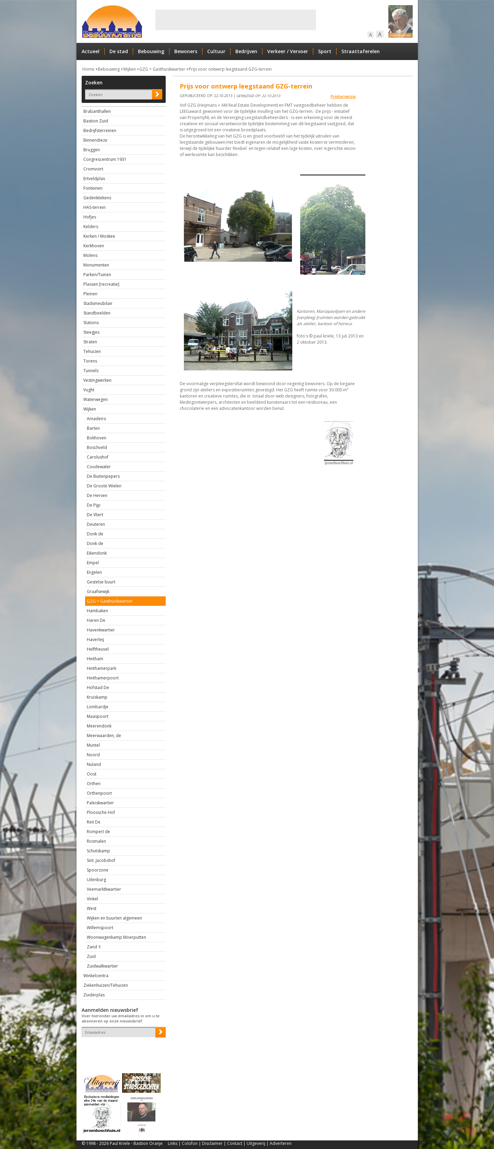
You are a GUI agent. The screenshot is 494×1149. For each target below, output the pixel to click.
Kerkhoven (93, 246)
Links (172, 1143)
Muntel (93, 745)
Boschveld (97, 447)
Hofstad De (98, 687)
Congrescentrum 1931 (105, 159)
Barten (93, 428)
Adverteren (281, 1143)
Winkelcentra (95, 976)
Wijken (129, 69)
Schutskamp (98, 851)
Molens (90, 255)
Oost (91, 774)
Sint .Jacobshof (101, 860)
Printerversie (343, 96)
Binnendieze (95, 140)
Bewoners (185, 51)
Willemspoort (100, 928)
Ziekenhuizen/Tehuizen (105, 985)
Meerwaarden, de (104, 735)
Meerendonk (99, 726)
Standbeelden (96, 313)
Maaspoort (97, 716)
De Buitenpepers (103, 476)
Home (88, 69)
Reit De (94, 822)
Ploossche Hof (101, 812)
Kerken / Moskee (99, 236)
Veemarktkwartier (104, 889)
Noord (93, 755)
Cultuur (216, 51)
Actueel (90, 51)
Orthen (94, 783)
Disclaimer (212, 1143)
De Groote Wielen (104, 486)
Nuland (94, 764)
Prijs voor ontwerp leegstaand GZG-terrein (230, 69)
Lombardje (97, 707)
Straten (90, 342)
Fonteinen (93, 188)
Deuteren (96, 524)
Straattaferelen (360, 51)
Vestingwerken (97, 380)
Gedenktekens (97, 198)
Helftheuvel (98, 649)
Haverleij (95, 639)
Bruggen (91, 150)
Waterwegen (95, 399)
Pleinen (90, 294)
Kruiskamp (97, 697)
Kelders (90, 226)
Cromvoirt (93, 169)
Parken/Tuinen (97, 274)
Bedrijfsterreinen (99, 130)
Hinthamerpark (101, 668)
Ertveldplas (94, 178)
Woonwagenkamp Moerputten (116, 937)
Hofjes (89, 217)
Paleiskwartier (100, 803)
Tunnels (90, 371)
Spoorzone (97, 870)
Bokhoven (96, 438)
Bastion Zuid (95, 121)
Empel (93, 563)
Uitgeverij (256, 1143)
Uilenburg (96, 880)
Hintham (95, 659)
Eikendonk (97, 553)
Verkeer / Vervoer (287, 51)
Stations (91, 322)
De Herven (97, 495)
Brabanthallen (97, 111)
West (91, 908)
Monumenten (96, 265)
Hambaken (97, 611)
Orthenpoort (99, 793)
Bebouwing (151, 51)
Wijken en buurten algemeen (114, 918)
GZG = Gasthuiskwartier (162, 69)
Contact (234, 1143)
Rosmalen (96, 841)
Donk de (95, 534)
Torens (90, 361)
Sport (324, 51)
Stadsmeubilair (98, 303)
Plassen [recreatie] (101, 284)
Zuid (91, 956)
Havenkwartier (101, 630)
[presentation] (122, 1049)
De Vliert (95, 515)
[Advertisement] (235, 20)
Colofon (190, 1143)
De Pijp (94, 505)
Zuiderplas (94, 995)
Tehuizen (92, 351)
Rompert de (98, 831)
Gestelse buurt (101, 582)
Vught (88, 390)
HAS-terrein (94, 207)
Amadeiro (96, 419)
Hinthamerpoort (103, 678)
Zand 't (94, 947)
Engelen (94, 572)
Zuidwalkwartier (102, 966)
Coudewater (99, 467)
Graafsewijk (98, 591)
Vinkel (92, 899)
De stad (118, 51)
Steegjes (91, 332)
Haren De (96, 620)
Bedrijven (246, 51)
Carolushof (97, 457)
